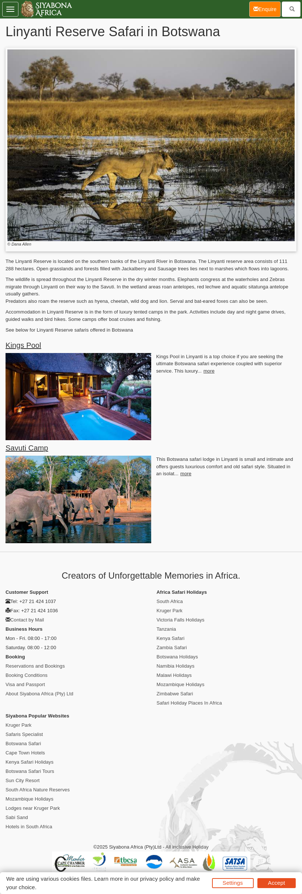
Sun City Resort (23, 780)
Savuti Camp (27, 448)
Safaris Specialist (24, 734)
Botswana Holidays (177, 657)
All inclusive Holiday (187, 847)
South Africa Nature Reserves (38, 789)
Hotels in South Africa (29, 826)
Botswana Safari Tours (30, 771)
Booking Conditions (27, 675)
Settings (233, 883)
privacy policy (157, 879)
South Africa (170, 601)
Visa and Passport (25, 684)
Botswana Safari (23, 743)
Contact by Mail (27, 620)
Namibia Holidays (176, 666)
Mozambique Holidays (181, 684)
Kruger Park (170, 610)
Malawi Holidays (174, 675)
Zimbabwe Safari (175, 693)
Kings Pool (23, 345)
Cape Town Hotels (25, 753)
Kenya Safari (171, 638)
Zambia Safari (172, 647)
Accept (276, 883)
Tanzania (166, 629)
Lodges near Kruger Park (33, 808)
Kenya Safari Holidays (29, 762)
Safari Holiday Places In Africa (189, 703)
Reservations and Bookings (35, 666)
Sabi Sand (17, 817)
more (209, 371)
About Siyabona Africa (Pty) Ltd (39, 693)
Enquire (267, 8)
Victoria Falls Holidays (181, 620)
